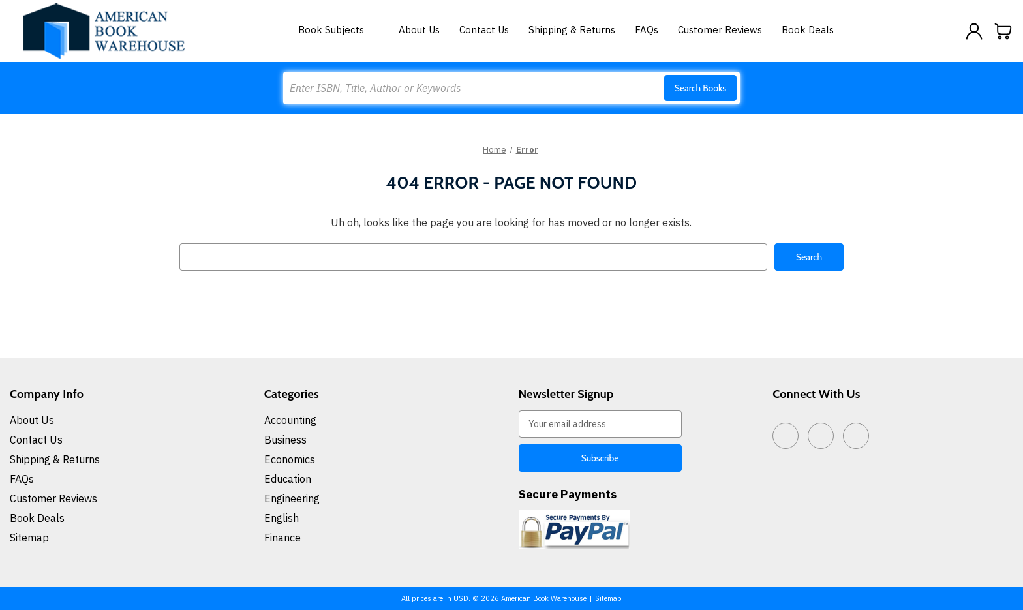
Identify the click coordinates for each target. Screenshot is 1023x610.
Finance (282, 536)
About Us (419, 29)
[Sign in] (974, 31)
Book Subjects (338, 29)
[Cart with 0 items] (1003, 31)
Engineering (292, 497)
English (281, 517)
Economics (289, 458)
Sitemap (29, 536)
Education (287, 478)
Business (285, 439)
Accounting (290, 419)
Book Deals (808, 29)
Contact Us (484, 29)
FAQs (646, 29)
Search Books (700, 88)
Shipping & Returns (571, 29)
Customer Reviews (720, 29)
